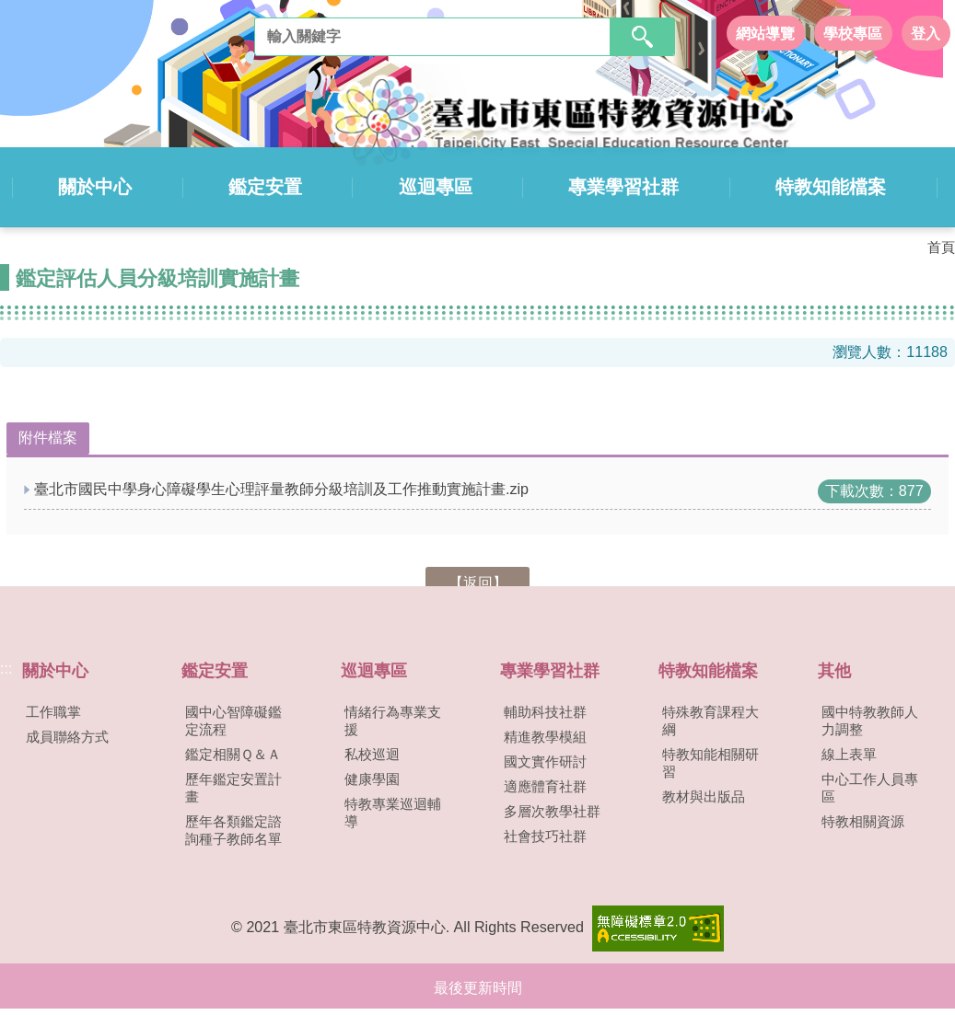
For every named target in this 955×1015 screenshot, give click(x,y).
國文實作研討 (545, 760)
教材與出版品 (703, 795)
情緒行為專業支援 (392, 719)
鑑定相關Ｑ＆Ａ (233, 752)
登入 (925, 32)
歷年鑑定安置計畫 (233, 786)
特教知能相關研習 (710, 761)
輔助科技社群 (545, 710)
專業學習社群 (622, 186)
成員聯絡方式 (67, 735)
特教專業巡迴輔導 (392, 811)
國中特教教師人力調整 (869, 719)
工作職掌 (53, 710)
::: (6, 666)
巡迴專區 (436, 186)
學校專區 (852, 32)
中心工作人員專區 (869, 786)
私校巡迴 (372, 752)
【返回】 (477, 581)
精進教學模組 (545, 735)
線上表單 (849, 752)
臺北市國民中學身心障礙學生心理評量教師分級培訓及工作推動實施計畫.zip (281, 487)
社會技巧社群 (545, 834)
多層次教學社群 (552, 809)
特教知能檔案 (826, 186)
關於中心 (103, 186)
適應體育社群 (545, 785)
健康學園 (372, 777)
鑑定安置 (270, 186)
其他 (834, 669)
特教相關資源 (862, 820)
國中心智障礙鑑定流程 (233, 719)
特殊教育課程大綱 (710, 719)
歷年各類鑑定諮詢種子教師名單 (233, 829)
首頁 (941, 246)
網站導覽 (765, 32)
